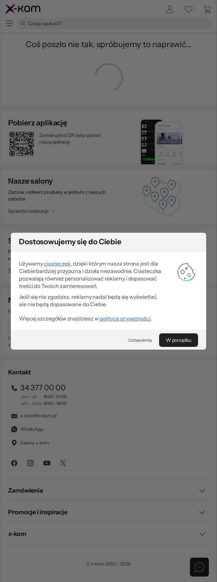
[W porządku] (178, 340)
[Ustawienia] (140, 340)
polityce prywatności (125, 318)
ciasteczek (57, 263)
